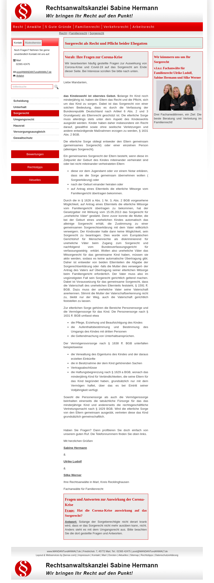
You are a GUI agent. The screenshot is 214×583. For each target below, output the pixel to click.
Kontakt (96, 555)
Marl (104, 555)
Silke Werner (73, 475)
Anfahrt (20, 75)
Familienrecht (87, 27)
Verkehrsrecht (116, 27)
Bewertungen (35, 154)
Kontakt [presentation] (18, 42)
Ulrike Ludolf (73, 461)
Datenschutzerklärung (166, 555)
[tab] (17, 43)
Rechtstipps (35, 167)
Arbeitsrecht (143, 27)
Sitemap (134, 555)
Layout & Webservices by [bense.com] (56, 555)
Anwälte (34, 27)
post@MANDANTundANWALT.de (33, 72)
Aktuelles (35, 180)
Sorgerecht (97, 33)
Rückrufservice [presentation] (33, 42)
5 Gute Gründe (58, 27)
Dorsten (112, 555)
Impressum (84, 555)
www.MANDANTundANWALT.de (64, 551)
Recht (18, 27)
